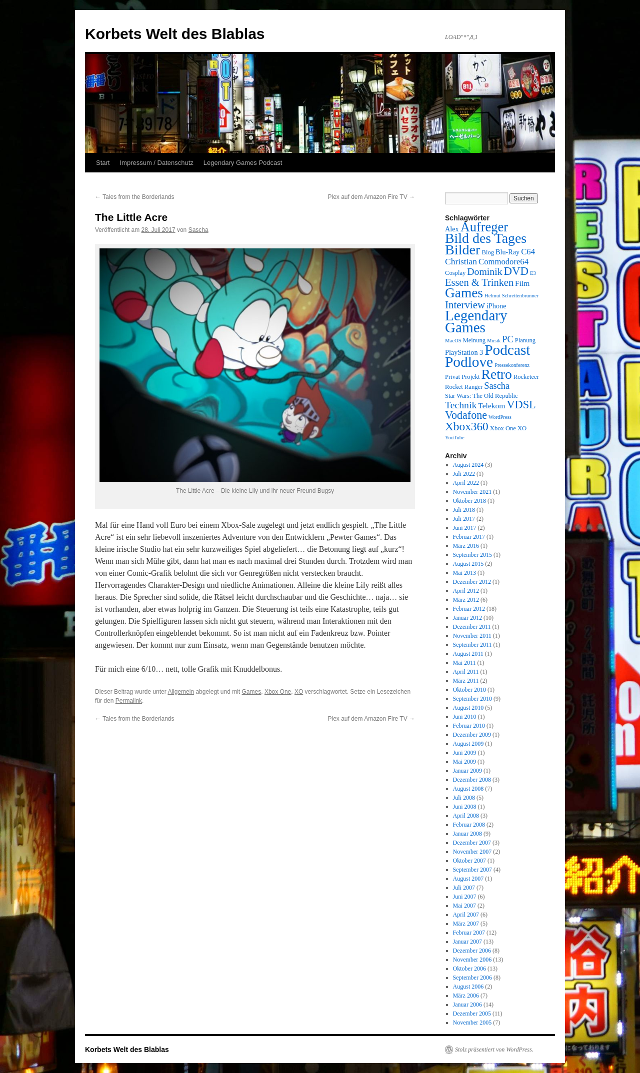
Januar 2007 (467, 941)
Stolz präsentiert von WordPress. (494, 1049)
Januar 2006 (467, 1004)
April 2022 (466, 482)
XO (298, 691)
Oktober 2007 (469, 860)
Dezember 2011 (472, 626)
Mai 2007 (464, 905)
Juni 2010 (464, 716)
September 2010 (472, 698)
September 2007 (472, 869)
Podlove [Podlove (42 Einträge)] (469, 362)
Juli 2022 (464, 473)
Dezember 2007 (472, 842)
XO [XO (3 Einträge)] (522, 428)
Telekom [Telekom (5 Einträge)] (491, 405)
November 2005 (472, 1022)
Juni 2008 (464, 806)
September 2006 (472, 977)
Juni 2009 (464, 752)
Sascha (198, 229)
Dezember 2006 (472, 950)
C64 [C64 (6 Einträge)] (528, 251)
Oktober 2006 (469, 968)
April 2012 (466, 590)
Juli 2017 (464, 518)
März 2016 (466, 545)
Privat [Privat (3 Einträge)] (452, 376)
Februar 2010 (469, 725)
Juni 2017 (464, 527)
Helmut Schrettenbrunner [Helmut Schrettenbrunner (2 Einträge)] (511, 295)
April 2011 (466, 671)
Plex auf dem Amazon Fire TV (371, 196)
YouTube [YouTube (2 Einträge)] (454, 437)
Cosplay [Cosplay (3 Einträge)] (455, 272)
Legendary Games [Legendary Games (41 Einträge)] (476, 321)
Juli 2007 (464, 887)
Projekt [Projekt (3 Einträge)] (471, 376)
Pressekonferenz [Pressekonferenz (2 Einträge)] (512, 365)
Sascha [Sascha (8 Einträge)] (497, 386)
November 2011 (472, 635)
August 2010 (468, 707)
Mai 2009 (464, 761)
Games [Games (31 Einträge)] (464, 292)
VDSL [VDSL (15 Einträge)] (521, 404)
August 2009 (468, 743)
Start (103, 162)
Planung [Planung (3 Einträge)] (525, 340)
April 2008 (466, 815)
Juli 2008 (464, 797)
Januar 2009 (467, 770)
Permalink (129, 700)
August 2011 (468, 653)
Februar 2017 (469, 536)
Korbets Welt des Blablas (175, 33)
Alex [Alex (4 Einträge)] (452, 229)
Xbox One (277, 691)
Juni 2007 (464, 896)
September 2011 (472, 644)
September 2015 (472, 554)
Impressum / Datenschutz (156, 162)
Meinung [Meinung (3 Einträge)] (474, 340)
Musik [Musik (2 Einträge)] (493, 340)
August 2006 (468, 986)
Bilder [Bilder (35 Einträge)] (462, 249)
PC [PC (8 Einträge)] (507, 339)
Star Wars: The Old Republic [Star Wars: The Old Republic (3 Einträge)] (481, 395)
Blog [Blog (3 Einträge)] (488, 252)
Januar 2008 (467, 833)
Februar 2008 (469, 824)
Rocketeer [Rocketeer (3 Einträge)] (526, 376)
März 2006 (466, 995)
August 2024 (468, 464)
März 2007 (466, 923)
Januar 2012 (467, 617)
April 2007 (466, 914)
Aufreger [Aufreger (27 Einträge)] (484, 226)
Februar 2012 (469, 608)
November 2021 (472, 491)
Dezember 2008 (472, 779)
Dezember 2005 (472, 1013)
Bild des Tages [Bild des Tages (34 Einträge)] (485, 238)
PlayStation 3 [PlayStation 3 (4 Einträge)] (464, 352)
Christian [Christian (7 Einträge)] (461, 261)
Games (252, 691)
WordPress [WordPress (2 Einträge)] (500, 417)
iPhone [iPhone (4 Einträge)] (496, 306)
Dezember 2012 (472, 581)
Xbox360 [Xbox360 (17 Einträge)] (466, 426)
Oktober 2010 (469, 689)
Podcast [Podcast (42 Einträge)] (507, 350)
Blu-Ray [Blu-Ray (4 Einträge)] (508, 252)
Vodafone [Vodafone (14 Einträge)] (466, 415)
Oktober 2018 (469, 500)
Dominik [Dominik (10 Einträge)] (484, 271)
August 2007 (468, 878)
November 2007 (472, 851)
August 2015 (468, 563)
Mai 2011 (464, 662)
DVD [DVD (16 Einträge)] (516, 271)
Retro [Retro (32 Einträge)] (497, 374)
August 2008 (468, 788)
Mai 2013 (464, 572)
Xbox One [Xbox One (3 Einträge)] (503, 428)
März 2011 (466, 680)
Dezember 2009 (472, 734)
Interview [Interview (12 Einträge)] (465, 305)
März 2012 (466, 599)
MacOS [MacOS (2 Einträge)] (453, 340)
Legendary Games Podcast (243, 162)
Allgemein (181, 691)
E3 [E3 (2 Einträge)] (533, 273)
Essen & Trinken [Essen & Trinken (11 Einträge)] (479, 282)
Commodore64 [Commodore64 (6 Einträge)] (503, 261)
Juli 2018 (464, 509)
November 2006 (472, 959)
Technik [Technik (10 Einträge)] (460, 404)
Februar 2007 (469, 932)
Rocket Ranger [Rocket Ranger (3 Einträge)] (463, 386)
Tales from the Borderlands (134, 196)
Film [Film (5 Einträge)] (522, 283)
